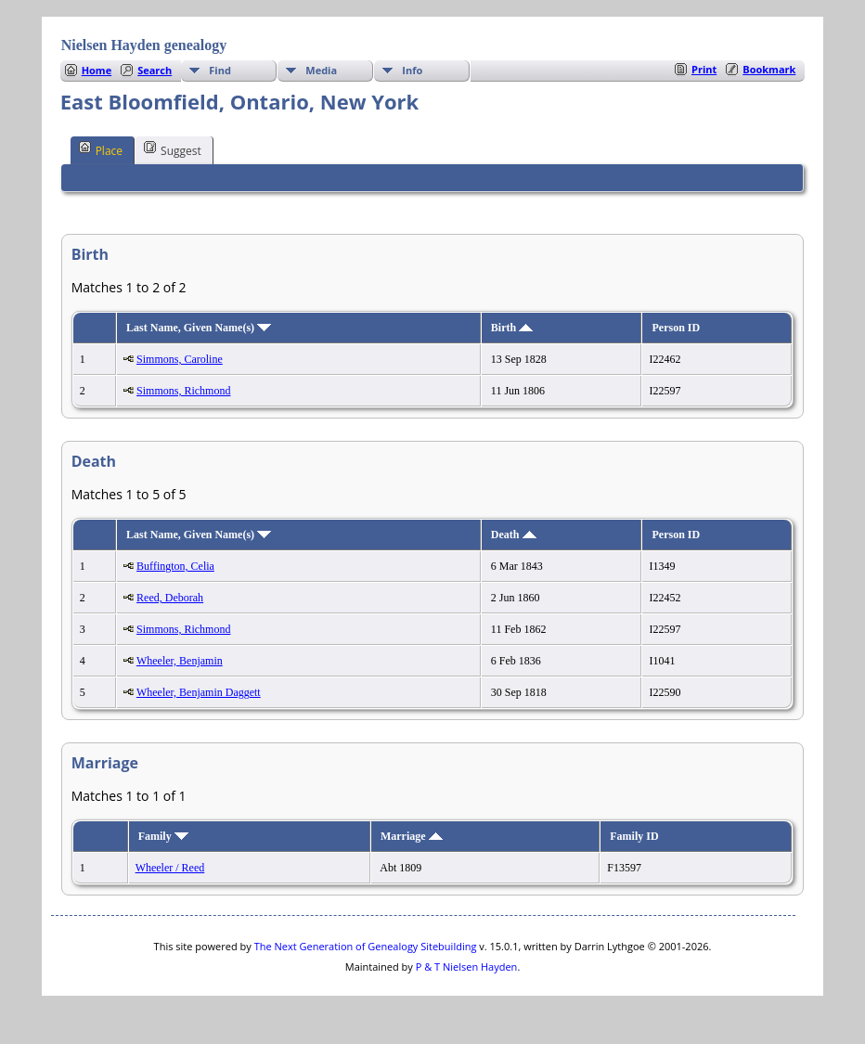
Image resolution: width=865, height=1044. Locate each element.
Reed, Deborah (169, 597)
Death (513, 534)
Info (412, 70)
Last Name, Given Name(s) (198, 327)
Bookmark (768, 69)
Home (97, 70)
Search (154, 70)
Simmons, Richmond (183, 390)
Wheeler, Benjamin (179, 660)
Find (220, 70)
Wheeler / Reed (170, 867)
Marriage (412, 836)
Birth (512, 327)
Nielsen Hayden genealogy (144, 45)
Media (321, 70)
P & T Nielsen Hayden (467, 966)
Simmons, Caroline (179, 359)
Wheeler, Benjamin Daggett (198, 692)
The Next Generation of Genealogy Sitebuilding (365, 946)
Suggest (172, 149)
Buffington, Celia (175, 566)
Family (163, 836)
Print (704, 69)
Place (101, 149)
